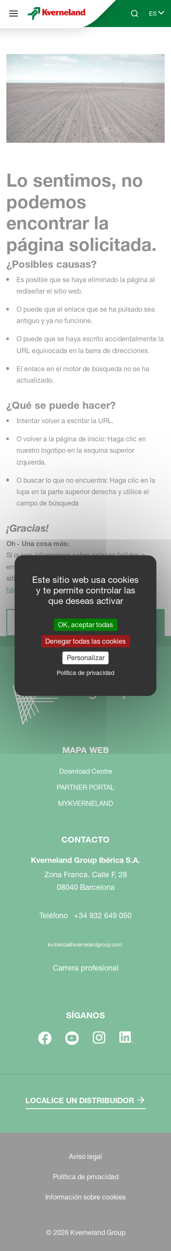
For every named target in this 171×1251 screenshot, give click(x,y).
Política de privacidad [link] (85, 672)
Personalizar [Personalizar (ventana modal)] (86, 657)
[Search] (134, 13)
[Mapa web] (13, 13)
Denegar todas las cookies (85, 641)
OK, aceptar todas (85, 624)
